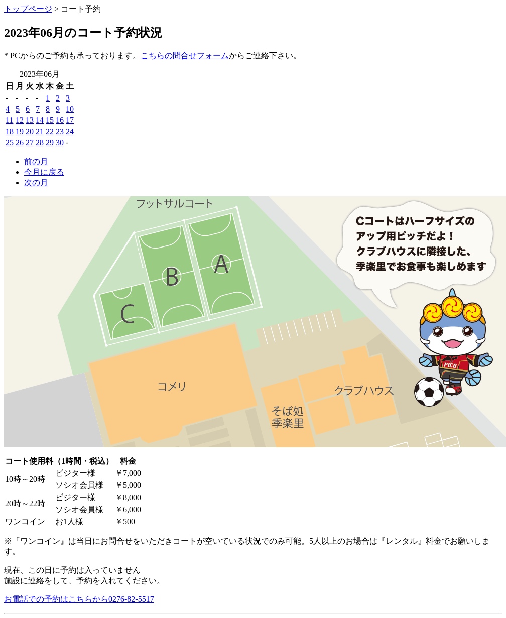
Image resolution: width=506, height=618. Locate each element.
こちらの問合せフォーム (185, 55)
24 (70, 131)
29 (50, 142)
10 (70, 109)
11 (9, 120)
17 (70, 120)
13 (30, 120)
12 (20, 120)
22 (50, 131)
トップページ (28, 9)
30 (60, 142)
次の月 (36, 182)
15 (50, 120)
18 (10, 131)
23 (60, 131)
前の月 (36, 161)
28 (40, 142)
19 (20, 131)
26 (20, 142)
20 (30, 131)
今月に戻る (44, 172)
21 (40, 131)
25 (10, 142)
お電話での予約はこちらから (79, 599)
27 (30, 142)
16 (60, 120)
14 (40, 120)
